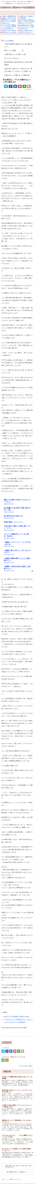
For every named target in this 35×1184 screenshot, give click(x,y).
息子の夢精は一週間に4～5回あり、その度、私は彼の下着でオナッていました (26, 21)
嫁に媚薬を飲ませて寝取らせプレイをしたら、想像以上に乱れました (26, 26)
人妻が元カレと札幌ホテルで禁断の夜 (16, 75)
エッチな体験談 (8, 40)
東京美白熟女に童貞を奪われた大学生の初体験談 (18, 63)
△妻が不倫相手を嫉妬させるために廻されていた (18, 45)
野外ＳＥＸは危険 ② (13, 50)
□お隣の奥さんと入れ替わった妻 (15, 54)
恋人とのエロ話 (6, 1042)
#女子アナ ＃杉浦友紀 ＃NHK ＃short (16, 1016)
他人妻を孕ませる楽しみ (9, 30)
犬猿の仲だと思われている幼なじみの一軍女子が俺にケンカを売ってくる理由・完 (18, 70)
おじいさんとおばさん (11, 58)
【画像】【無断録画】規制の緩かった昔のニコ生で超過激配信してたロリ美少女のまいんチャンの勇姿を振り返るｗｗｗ (8, 19)
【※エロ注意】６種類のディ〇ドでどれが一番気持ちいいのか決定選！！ (8, 26)
